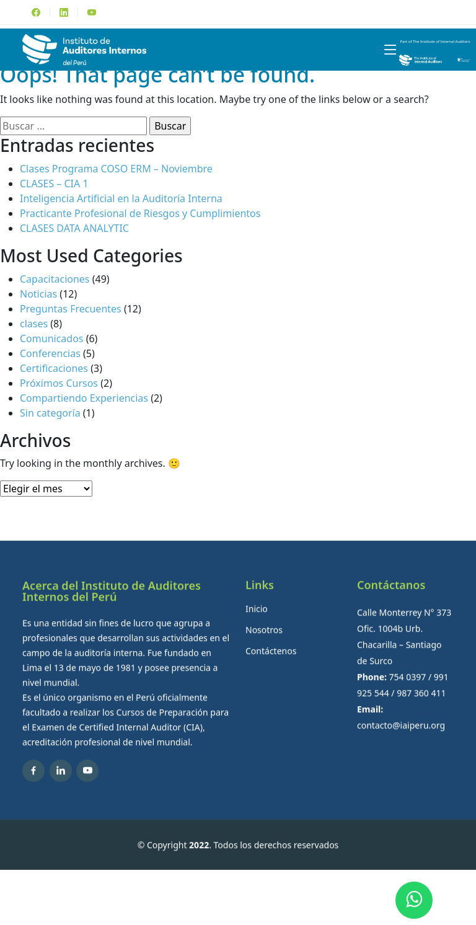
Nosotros (264, 647)
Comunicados (52, 338)
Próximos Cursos (59, 383)
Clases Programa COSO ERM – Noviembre (116, 168)
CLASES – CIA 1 (54, 183)
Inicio (256, 626)
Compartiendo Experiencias (84, 398)
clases (34, 323)
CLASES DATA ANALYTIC (74, 228)
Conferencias (50, 353)
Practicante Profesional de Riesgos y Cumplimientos (140, 213)
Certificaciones (54, 368)
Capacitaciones (55, 279)
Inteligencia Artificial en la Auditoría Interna (121, 198)
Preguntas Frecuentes (70, 309)
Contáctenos (270, 668)
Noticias (38, 294)
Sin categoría (50, 413)
